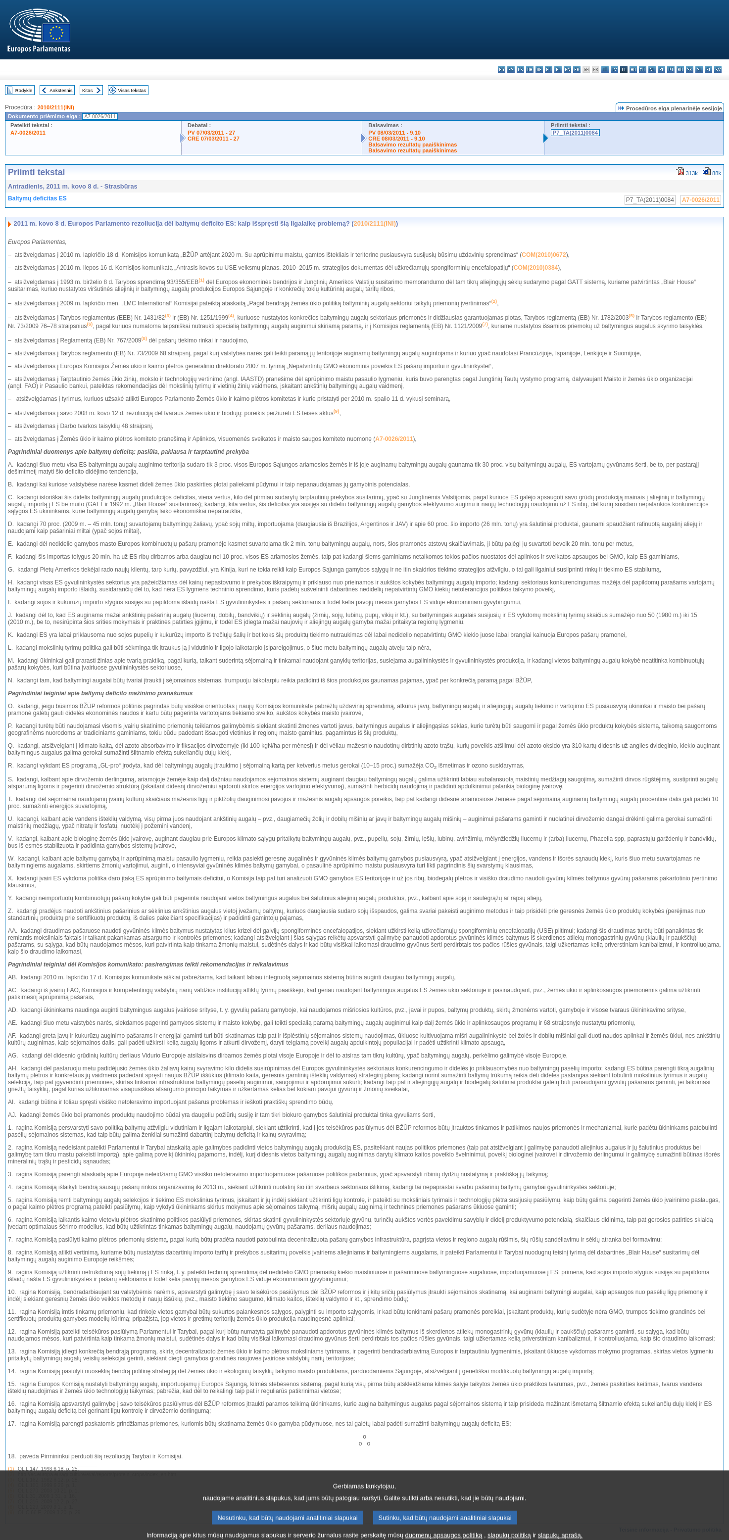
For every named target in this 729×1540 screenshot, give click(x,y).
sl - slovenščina (699, 69)
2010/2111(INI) (55, 107)
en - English (567, 69)
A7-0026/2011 (28, 133)
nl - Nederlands (652, 69)
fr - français (577, 69)
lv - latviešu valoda (614, 69)
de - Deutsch (539, 69)
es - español (511, 69)
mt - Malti (642, 69)
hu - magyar (633, 69)
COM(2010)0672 (544, 254)
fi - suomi (708, 69)
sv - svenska (718, 69)
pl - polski (661, 69)
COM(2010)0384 (536, 267)
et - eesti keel (548, 69)
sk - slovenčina (689, 69)
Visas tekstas (132, 90)
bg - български (501, 69)
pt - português (671, 69)
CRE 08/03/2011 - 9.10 (396, 139)
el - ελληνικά (558, 69)
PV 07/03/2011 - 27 (211, 133)
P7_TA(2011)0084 (575, 133)
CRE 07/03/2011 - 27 (214, 139)
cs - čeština (520, 69)
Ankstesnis (60, 90)
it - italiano (605, 69)
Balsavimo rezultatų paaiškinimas (412, 144)
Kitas (87, 90)
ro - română (680, 69)
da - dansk (530, 69)
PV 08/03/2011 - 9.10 (394, 133)
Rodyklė (24, 90)
